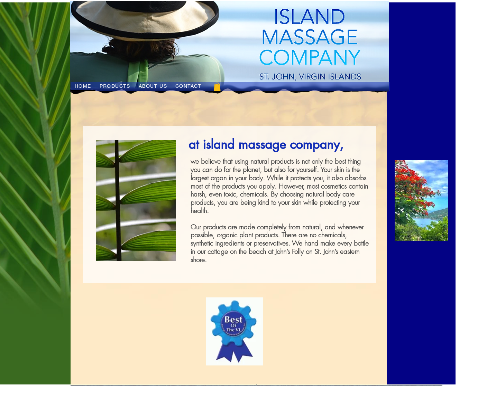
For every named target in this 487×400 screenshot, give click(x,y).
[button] (217, 87)
